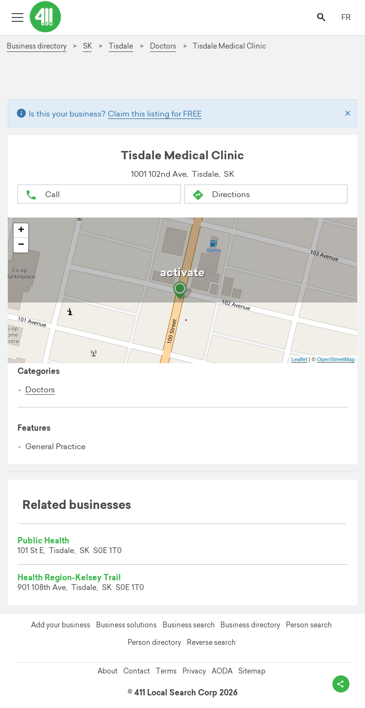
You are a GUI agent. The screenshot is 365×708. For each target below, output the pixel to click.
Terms (166, 671)
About (107, 671)
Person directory (154, 642)
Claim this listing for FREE (154, 113)
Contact (136, 671)
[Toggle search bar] (322, 16)
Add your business (60, 625)
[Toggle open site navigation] (17, 16)
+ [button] (21, 230)
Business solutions (126, 625)
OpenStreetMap (336, 359)
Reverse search (211, 642)
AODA (222, 671)
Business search (189, 625)
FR (346, 17)
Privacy (194, 671)
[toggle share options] (340, 683)
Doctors (40, 389)
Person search (309, 625)
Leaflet (299, 359)
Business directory (250, 625)
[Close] (348, 113)
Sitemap (251, 671)
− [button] (21, 245)
